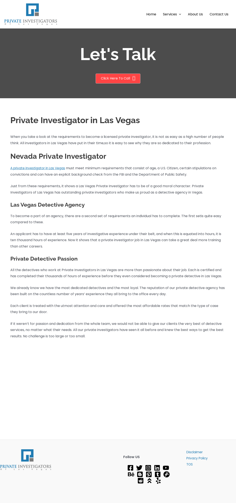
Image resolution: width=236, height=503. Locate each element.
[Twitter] (139, 468)
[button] (179, 14)
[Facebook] (130, 468)
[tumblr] (158, 474)
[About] (149, 480)
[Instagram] (148, 468)
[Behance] (131, 474)
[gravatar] (166, 474)
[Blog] (140, 474)
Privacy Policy (196, 458)
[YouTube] (166, 468)
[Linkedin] (157, 468)
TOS (188, 465)
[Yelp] (158, 480)
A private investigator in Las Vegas (38, 168)
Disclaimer (193, 452)
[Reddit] (140, 480)
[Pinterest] (149, 474)
